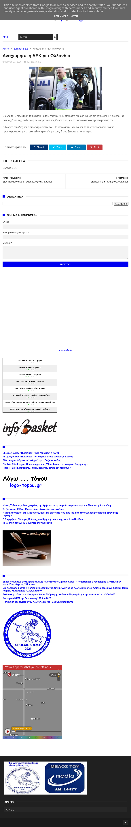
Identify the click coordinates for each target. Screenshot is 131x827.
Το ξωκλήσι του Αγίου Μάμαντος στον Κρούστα (27, 523)
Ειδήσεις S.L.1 (21, 49)
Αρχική (6, 49)
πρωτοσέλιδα (65, 350)
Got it (74, 16)
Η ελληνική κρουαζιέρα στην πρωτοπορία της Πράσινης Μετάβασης (38, 602)
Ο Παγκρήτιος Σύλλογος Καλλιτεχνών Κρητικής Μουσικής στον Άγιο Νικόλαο (43, 519)
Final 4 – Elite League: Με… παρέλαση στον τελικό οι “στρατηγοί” (37, 468)
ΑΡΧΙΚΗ (7, 37)
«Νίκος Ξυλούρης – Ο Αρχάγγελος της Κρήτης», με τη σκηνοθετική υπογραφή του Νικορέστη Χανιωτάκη (57, 505)
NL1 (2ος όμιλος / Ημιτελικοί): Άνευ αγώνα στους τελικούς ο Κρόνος (38, 456)
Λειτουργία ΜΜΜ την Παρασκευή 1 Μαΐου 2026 (27, 598)
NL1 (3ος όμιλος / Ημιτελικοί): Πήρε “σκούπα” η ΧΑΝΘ (31, 453)
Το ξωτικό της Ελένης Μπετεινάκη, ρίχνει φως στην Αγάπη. (33, 509)
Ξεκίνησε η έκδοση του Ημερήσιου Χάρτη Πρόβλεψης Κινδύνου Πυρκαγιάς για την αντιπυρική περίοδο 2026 (59, 594)
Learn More (61, 16)
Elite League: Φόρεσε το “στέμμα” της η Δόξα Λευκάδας (31, 460)
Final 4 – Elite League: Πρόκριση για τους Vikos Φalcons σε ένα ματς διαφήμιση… (45, 464)
